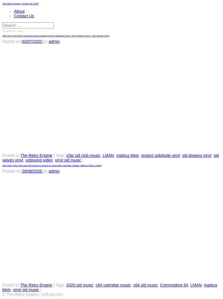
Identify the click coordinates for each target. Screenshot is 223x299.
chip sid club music (83, 155)
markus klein (127, 155)
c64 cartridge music (113, 285)
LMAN (108, 155)
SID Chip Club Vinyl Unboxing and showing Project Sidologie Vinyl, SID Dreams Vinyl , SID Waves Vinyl (55, 36)
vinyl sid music (68, 160)
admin (54, 41)
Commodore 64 (174, 285)
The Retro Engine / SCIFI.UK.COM (20, 3)
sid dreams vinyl (196, 155)
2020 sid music (79, 285)
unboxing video (39, 160)
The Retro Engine (36, 155)
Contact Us (24, 16)
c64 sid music (145, 285)
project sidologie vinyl (160, 155)
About (19, 11)
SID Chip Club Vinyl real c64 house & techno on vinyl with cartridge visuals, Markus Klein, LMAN (52, 165)
